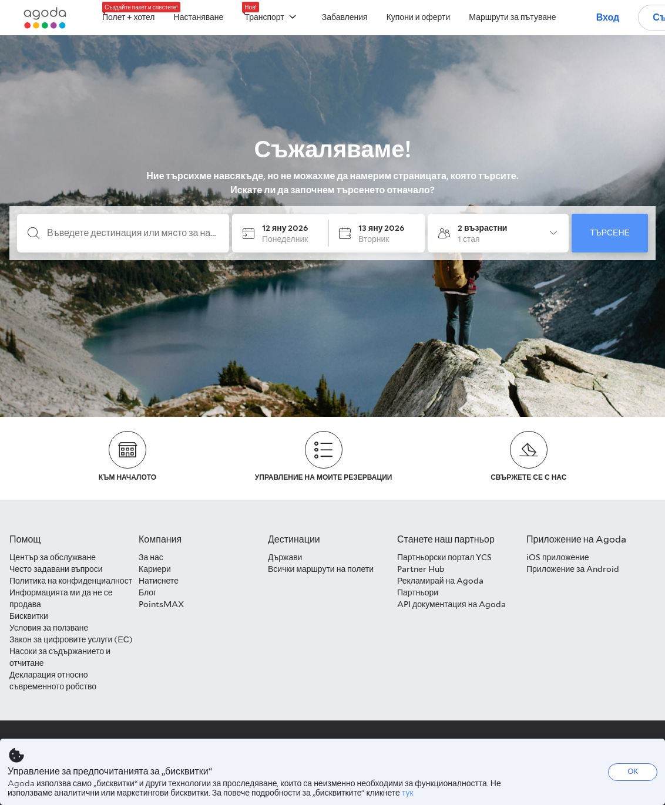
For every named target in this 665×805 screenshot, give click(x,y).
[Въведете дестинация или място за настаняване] (132, 233)
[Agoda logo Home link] (45, 18)
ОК (632, 771)
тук (408, 792)
